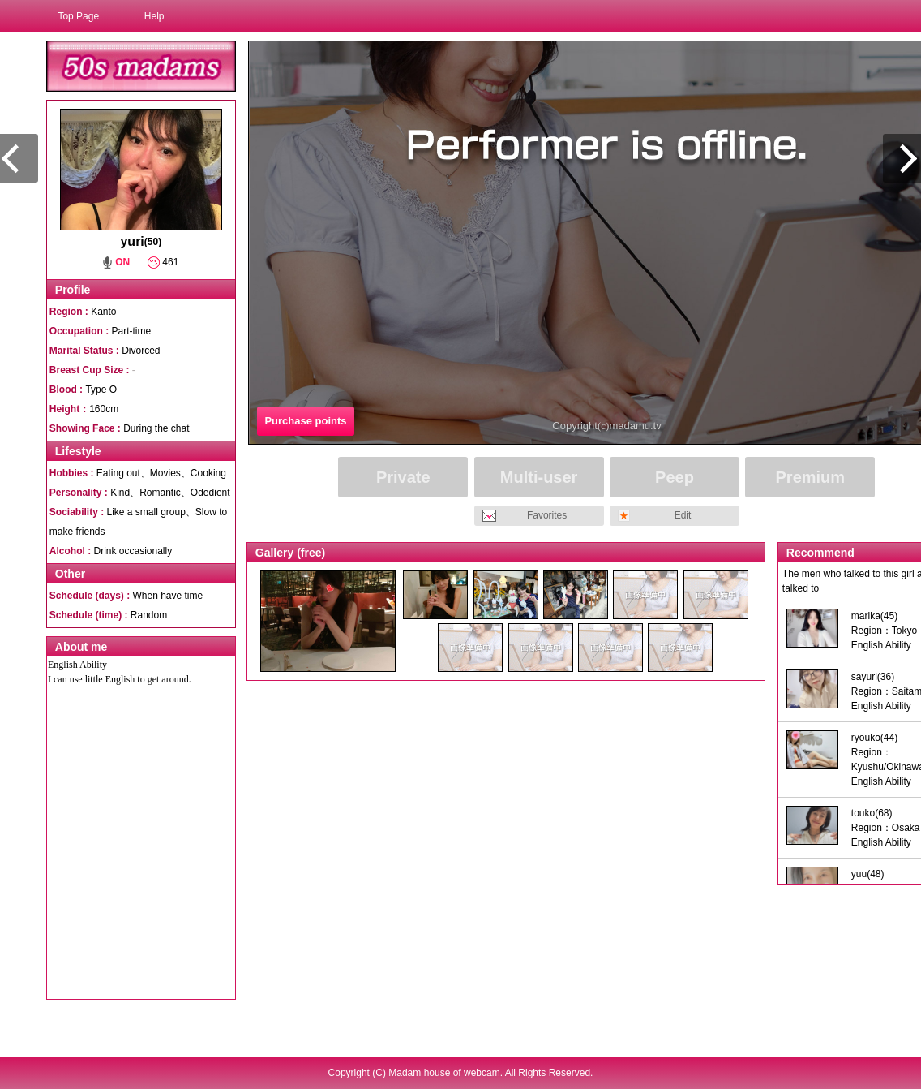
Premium (811, 477)
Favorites (547, 515)
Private (403, 477)
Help (154, 16)
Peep (674, 477)
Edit (683, 515)
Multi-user (539, 477)
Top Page (78, 16)
